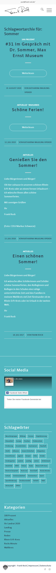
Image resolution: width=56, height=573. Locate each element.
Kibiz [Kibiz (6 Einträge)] (35, 456)
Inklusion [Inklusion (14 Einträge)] (16, 451)
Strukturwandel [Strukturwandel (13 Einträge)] (24, 481)
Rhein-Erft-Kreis (12, 540)
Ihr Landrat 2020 (12, 524)
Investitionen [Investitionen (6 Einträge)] (10, 456)
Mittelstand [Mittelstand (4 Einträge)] (46, 461)
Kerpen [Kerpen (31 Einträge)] (28, 456)
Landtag (8, 528)
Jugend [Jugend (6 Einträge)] (20, 456)
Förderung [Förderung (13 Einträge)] (9, 446)
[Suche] (41, 10)
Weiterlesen (28, 73)
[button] (5, 567)
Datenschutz (45, 566)
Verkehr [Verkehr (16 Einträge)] (36, 481)
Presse (7, 532)
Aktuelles (22, 105)
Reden (7, 536)
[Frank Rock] (23, 10)
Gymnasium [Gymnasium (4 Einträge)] (33, 446)
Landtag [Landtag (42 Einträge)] (28, 461)
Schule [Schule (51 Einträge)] (8, 476)
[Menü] (48, 10)
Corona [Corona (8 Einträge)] (30, 436)
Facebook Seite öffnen (16, 393)
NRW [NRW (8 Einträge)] (17, 466)
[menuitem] (41, 10)
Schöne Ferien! (28, 110)
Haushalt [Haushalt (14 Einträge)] (43, 446)
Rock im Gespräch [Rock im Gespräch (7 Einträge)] (12, 471)
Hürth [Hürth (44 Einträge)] (8, 451)
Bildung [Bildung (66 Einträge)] (22, 436)
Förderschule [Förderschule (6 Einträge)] (37, 441)
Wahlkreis (33, 105)
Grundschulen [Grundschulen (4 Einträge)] (21, 446)
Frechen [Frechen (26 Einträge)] (27, 441)
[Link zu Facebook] (45, 569)
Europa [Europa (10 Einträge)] (18, 441)
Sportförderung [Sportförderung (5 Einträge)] (11, 481)
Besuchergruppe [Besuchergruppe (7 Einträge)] (11, 436)
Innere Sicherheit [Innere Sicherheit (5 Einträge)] (28, 451)
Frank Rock (37, 335)
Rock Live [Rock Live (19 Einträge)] (24, 471)
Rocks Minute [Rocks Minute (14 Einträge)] (45, 471)
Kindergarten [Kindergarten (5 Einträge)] (10, 461)
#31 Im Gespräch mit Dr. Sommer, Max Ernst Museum (28, 50)
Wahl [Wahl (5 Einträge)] (43, 481)
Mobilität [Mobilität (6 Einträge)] (9, 466)
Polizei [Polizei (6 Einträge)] (24, 466)
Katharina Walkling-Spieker (37, 142)
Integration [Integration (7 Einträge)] (41, 451)
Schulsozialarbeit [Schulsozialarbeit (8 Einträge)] (19, 476)
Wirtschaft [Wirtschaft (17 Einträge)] (9, 486)
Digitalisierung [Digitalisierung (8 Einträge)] (41, 436)
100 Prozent (28, 40)
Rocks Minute (10, 544)
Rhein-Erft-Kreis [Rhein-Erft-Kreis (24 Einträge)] (41, 466)
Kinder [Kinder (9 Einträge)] (42, 456)
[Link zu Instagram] (49, 569)
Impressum (33, 566)
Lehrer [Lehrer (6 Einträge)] (36, 461)
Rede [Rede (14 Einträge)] (31, 466)
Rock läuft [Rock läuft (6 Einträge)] (33, 471)
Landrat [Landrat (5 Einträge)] (20, 461)
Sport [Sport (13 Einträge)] (42, 476)
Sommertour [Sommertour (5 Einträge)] (32, 476)
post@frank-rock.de (28, 2)
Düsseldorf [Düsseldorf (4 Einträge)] (9, 441)
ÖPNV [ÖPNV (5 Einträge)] (18, 486)
